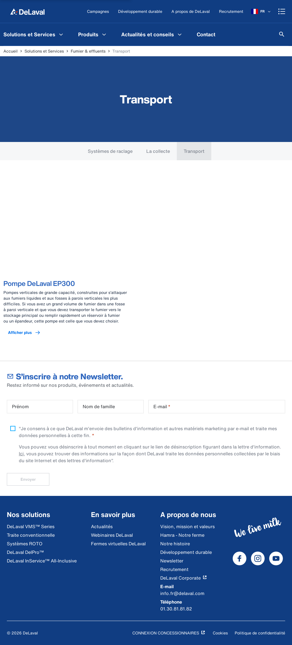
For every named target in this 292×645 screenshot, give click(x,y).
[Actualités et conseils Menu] (179, 34)
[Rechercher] (282, 34)
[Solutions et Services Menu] (61, 34)
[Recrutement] (231, 11)
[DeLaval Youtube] (276, 558)
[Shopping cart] (282, 11)
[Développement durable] (140, 11)
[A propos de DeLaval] (190, 11)
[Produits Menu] (104, 34)
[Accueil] (27, 11)
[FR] (261, 11)
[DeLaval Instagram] (258, 558)
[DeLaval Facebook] (239, 558)
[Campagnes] (97, 11)
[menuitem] (92, 34)
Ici (21, 453)
